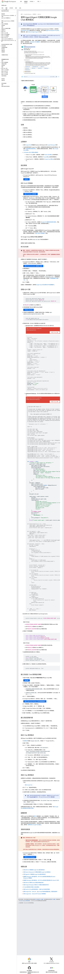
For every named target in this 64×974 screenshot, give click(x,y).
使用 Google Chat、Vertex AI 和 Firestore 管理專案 (34, 893)
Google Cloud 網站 (49, 159)
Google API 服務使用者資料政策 (48, 222)
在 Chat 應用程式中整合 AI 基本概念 (31, 887)
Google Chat (28, 145)
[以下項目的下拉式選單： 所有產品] (34, 1)
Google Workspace (27, 14)
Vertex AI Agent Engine (33, 32)
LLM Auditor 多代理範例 (34, 42)
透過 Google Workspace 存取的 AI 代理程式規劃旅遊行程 (36, 884)
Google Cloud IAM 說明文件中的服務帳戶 (45, 284)
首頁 (21, 1)
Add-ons (4, 5)
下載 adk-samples (28, 309)
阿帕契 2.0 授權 (52, 899)
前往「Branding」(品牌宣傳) (30, 194)
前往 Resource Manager (30, 857)
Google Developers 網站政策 (24, 900)
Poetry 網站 (45, 157)
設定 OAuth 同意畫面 (39, 233)
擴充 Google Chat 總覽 (43, 36)
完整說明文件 (31, 25)
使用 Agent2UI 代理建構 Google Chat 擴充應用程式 (34, 874)
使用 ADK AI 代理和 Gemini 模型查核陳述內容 (33, 882)
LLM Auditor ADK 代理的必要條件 (30, 152)
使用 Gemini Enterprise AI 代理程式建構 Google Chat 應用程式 (37, 872)
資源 (38, 1)
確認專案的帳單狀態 (30, 148)
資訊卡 (35, 816)
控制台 (25, 740)
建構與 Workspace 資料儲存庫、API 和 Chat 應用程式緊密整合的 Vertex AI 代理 (41, 880)
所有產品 (31, 1)
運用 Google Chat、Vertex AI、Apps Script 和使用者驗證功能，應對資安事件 (40, 891)
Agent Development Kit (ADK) (52, 30)
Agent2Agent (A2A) (25, 30)
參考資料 (11, 8)
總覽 (2, 8)
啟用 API (26, 179)
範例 (16, 8)
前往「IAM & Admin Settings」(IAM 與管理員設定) (35, 701)
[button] (8, 24)
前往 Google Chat (28, 784)
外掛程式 (34, 14)
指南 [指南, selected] (6, 8)
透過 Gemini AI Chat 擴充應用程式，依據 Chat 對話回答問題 (36, 889)
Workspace (10, 1)
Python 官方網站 (48, 154)
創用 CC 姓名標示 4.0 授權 (38, 899)
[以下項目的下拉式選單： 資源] (40, 1)
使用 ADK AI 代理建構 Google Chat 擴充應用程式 (34, 869)
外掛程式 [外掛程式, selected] (26, 1)
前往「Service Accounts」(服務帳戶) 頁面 (33, 266)
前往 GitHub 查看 (54, 332)
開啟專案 (26, 680)
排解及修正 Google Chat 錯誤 (34, 824)
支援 (20, 8)
